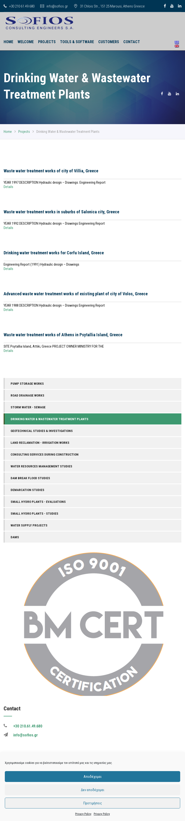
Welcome (26, 42)
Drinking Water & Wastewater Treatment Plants (49, 419)
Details (8, 187)
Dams (15, 537)
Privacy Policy (83, 814)
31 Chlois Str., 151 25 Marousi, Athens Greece (109, 6)
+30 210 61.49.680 (19, 6)
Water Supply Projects (29, 525)
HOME (8, 42)
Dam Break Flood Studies (30, 478)
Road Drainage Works (27, 395)
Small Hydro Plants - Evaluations (38, 502)
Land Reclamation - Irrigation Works (40, 442)
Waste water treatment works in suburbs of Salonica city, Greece (61, 211)
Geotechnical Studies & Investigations (42, 431)
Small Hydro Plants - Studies (34, 513)
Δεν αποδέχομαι (92, 790)
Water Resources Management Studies (41, 466)
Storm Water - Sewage (28, 407)
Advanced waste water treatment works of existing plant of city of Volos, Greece (76, 293)
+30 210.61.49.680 (27, 726)
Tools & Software (77, 42)
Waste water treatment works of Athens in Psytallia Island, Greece (63, 334)
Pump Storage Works (27, 383)
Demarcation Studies (27, 490)
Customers (108, 42)
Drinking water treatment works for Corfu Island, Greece (54, 252)
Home (8, 132)
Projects (47, 42)
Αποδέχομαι (93, 776)
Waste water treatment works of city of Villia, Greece (51, 170)
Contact (131, 42)
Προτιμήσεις (92, 803)
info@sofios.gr (54, 6)
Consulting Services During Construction (45, 454)
